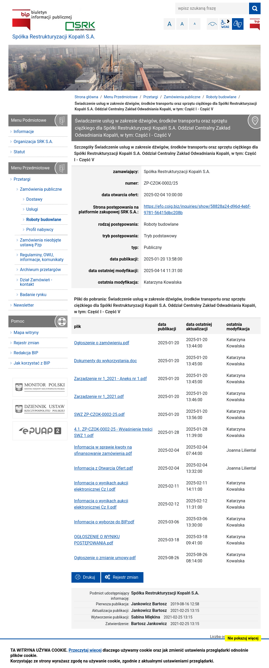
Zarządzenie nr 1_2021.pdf (99, 396)
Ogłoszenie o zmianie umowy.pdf (105, 557)
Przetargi (150, 97)
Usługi (32, 209)
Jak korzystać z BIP (32, 363)
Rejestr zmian (125, 577)
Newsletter (24, 305)
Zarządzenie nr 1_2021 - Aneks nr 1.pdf (110, 378)
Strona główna (86, 97)
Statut (19, 151)
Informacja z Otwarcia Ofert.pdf (103, 468)
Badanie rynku (33, 294)
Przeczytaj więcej (85, 650)
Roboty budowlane (221, 97)
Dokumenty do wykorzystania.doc (105, 360)
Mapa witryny (26, 332)
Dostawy (34, 199)
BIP (255, 24)
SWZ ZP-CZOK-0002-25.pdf (99, 414)
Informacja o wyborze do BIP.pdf (104, 521)
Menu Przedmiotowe (121, 97)
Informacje (24, 131)
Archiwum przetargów (40, 269)
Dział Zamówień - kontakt (36, 282)
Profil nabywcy (39, 229)
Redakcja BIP (26, 352)
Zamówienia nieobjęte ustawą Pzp (40, 242)
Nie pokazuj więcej (242, 638)
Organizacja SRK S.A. (33, 141)
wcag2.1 (225, 24)
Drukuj (89, 577)
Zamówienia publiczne (182, 97)
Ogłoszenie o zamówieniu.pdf (101, 342)
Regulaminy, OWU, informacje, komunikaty (42, 257)
